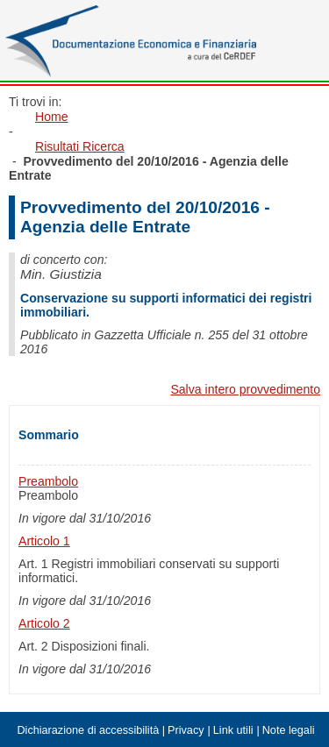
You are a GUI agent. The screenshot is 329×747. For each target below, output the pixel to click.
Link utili (233, 730)
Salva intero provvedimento (245, 389)
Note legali (288, 730)
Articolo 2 (44, 623)
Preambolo (48, 481)
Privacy (186, 730)
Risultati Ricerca (80, 146)
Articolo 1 (44, 541)
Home (51, 117)
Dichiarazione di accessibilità (88, 730)
